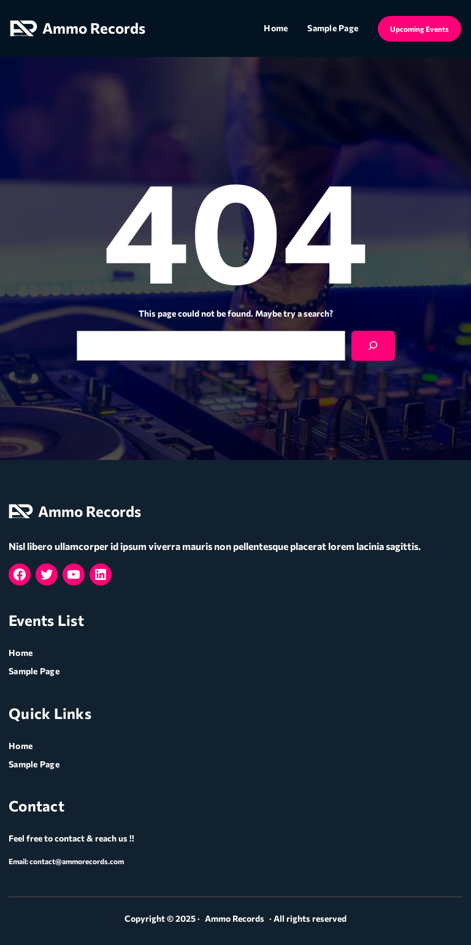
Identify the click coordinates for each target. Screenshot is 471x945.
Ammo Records (93, 28)
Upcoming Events (419, 28)
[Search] (373, 346)
